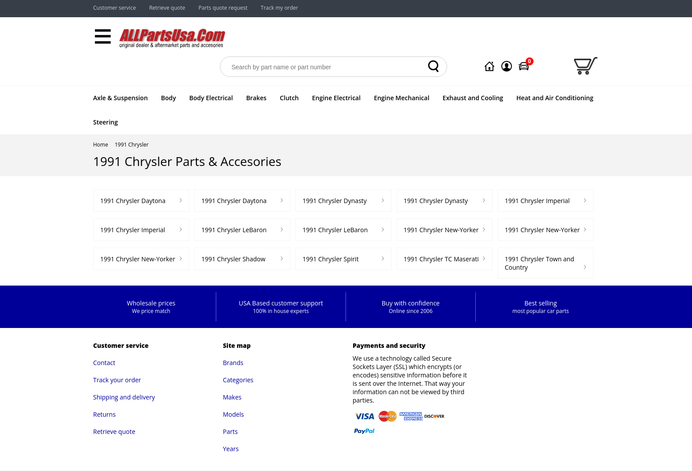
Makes (232, 397)
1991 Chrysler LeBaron (234, 230)
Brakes (256, 98)
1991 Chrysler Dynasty (334, 200)
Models (233, 414)
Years (231, 449)
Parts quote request (223, 7)
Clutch (289, 98)
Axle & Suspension (120, 98)
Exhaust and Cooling (473, 98)
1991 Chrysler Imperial (537, 200)
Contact (104, 362)
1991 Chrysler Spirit (330, 259)
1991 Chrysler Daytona (132, 200)
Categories (238, 380)
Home (100, 144)
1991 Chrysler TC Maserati (441, 259)
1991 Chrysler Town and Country (539, 263)
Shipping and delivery (124, 397)
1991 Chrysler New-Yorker (441, 230)
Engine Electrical (336, 98)
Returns (104, 414)
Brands (233, 362)
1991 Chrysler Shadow (233, 259)
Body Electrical (211, 98)
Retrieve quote (167, 7)
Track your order (117, 380)
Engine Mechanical (401, 98)
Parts (230, 431)
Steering (105, 122)
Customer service (114, 7)
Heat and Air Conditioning (554, 98)
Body (168, 98)
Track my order (279, 7)
